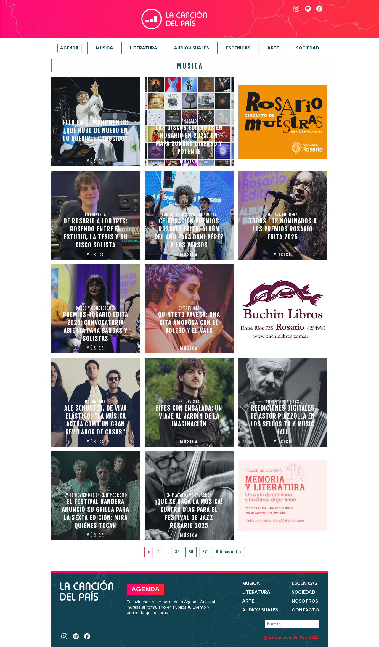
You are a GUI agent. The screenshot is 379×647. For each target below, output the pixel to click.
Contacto (305, 610)
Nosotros (305, 601)
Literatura (143, 48)
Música (104, 48)
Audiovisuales (191, 48)
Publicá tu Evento (189, 607)
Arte (273, 48)
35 (177, 552)
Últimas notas (229, 552)
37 (204, 552)
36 (191, 552)
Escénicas (238, 48)
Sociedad (307, 48)
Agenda (69, 48)
